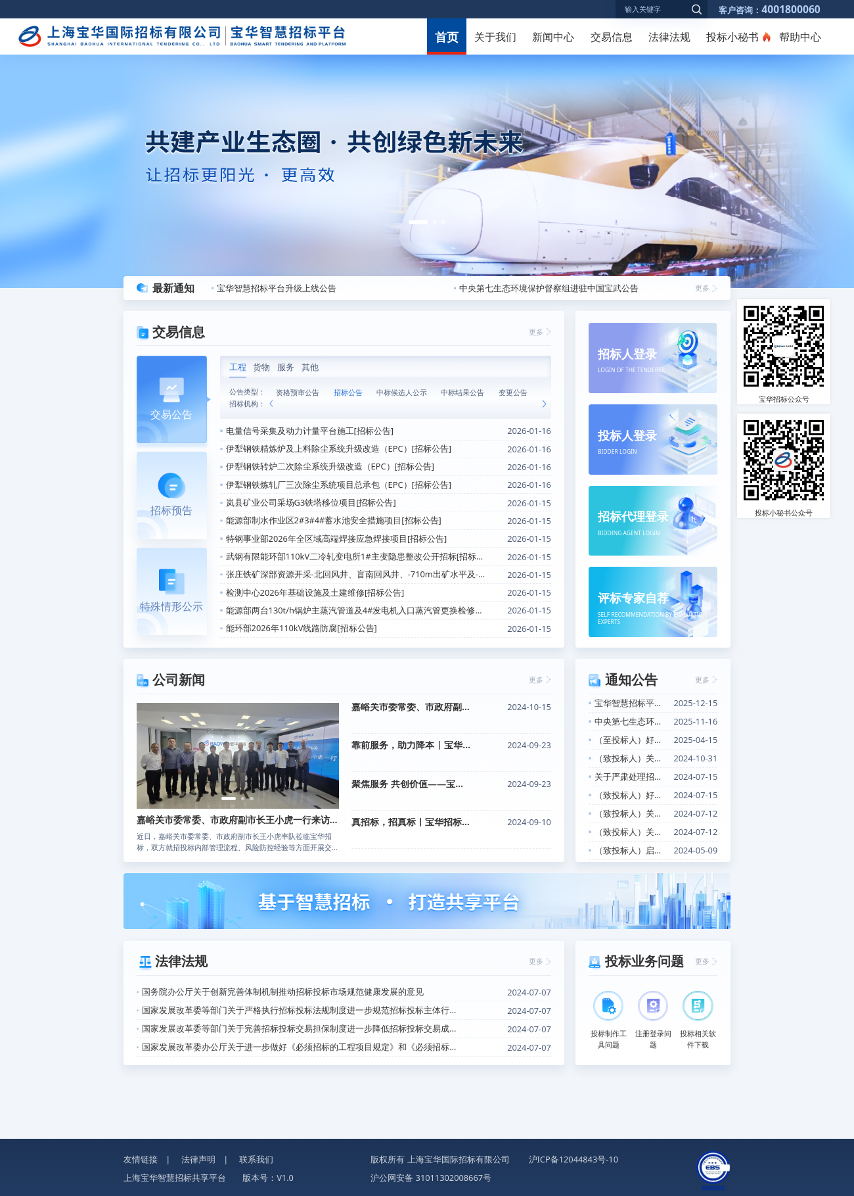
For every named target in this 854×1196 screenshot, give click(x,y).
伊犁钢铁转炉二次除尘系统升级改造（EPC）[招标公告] (330, 466)
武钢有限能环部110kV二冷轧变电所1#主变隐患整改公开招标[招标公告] (355, 556)
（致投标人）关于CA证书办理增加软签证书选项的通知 (631, 813)
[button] (418, 222)
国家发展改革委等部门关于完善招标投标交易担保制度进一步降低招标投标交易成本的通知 (302, 1028)
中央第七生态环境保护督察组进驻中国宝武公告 (549, 288)
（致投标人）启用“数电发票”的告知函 (631, 850)
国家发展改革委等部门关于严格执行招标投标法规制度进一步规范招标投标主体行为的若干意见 (302, 1010)
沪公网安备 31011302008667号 (431, 1178)
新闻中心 (553, 37)
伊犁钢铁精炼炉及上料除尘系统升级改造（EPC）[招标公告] (338, 448)
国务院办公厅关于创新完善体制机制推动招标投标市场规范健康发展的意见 (283, 991)
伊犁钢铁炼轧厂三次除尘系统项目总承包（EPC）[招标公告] (338, 484)
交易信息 (612, 37)
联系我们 (256, 1159)
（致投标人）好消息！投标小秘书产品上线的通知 (631, 795)
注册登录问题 (653, 1020)
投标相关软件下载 (698, 1020)
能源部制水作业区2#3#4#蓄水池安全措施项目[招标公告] (333, 520)
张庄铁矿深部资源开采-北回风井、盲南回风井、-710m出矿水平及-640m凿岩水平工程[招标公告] (355, 574)
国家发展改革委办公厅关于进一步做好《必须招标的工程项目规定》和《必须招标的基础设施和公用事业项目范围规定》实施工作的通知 (302, 1047)
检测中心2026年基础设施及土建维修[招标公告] (315, 592)
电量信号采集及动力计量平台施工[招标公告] (309, 431)
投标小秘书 (732, 37)
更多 (702, 288)
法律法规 (669, 37)
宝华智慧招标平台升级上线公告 (276, 288)
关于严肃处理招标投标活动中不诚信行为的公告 (631, 776)
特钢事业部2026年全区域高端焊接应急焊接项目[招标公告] (336, 538)
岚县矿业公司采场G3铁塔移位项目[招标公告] (311, 502)
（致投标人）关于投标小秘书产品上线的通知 (631, 832)
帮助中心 (800, 37)
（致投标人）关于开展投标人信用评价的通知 (631, 758)
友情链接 (141, 1159)
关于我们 (495, 37)
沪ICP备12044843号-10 (574, 1159)
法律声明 (198, 1159)
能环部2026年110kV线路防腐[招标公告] (301, 628)
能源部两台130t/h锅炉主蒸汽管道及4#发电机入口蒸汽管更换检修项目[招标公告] (355, 610)
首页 (447, 36)
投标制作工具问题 (609, 1020)
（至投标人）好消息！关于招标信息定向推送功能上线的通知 (631, 740)
